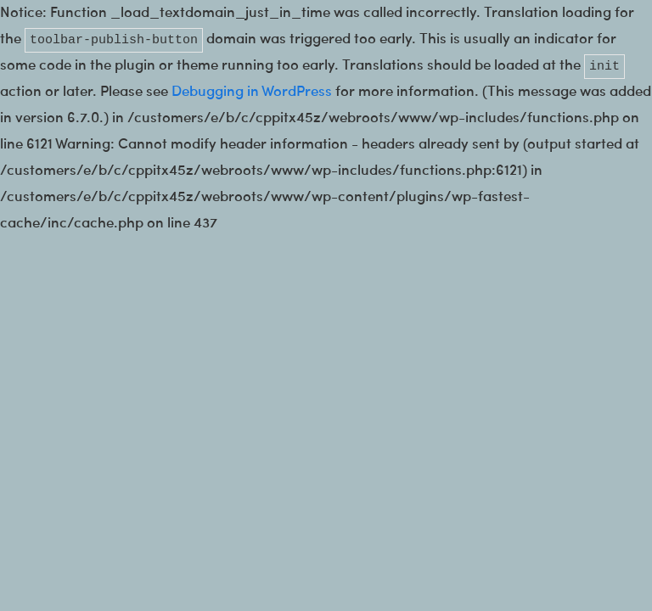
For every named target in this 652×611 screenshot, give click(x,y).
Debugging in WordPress (251, 92)
